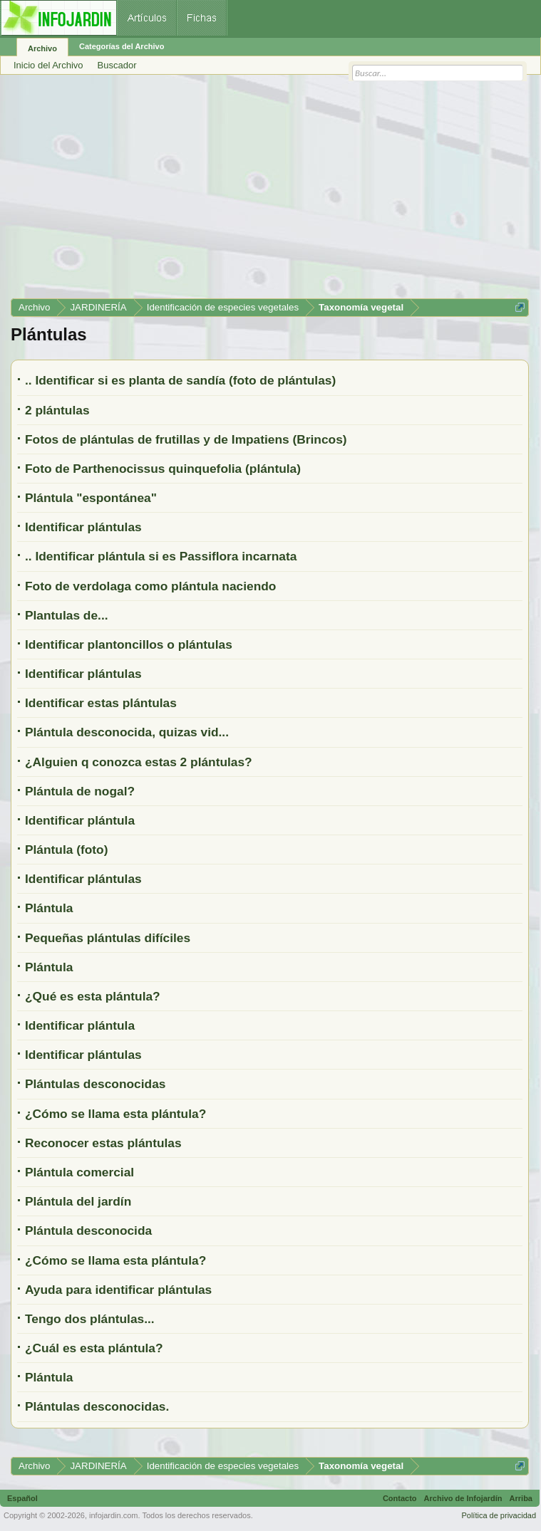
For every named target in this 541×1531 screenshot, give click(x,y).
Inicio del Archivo (48, 65)
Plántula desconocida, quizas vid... (127, 732)
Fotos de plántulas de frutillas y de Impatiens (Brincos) (186, 439)
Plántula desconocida (88, 1230)
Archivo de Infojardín (463, 1498)
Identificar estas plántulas (101, 703)
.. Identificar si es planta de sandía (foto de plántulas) (180, 380)
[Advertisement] (270, 191)
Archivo (42, 48)
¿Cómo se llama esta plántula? (115, 1114)
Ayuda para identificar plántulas (118, 1289)
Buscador (117, 65)
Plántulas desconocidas (95, 1084)
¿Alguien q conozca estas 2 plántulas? (138, 762)
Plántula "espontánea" (91, 498)
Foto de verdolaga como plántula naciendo (150, 586)
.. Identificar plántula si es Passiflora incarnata (161, 556)
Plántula (49, 908)
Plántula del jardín (78, 1201)
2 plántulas (57, 410)
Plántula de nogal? (80, 791)
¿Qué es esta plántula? (92, 996)
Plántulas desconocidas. (97, 1406)
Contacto (400, 1498)
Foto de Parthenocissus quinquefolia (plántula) (163, 468)
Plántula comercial (79, 1172)
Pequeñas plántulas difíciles (107, 938)
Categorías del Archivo (121, 46)
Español (22, 1498)
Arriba (521, 1498)
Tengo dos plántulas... (90, 1319)
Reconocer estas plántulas (103, 1143)
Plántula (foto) (66, 849)
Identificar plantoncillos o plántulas (128, 644)
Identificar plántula (80, 820)
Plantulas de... (66, 615)
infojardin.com (113, 1515)
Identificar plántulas (83, 527)
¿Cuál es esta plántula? (94, 1348)
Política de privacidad (498, 1515)
